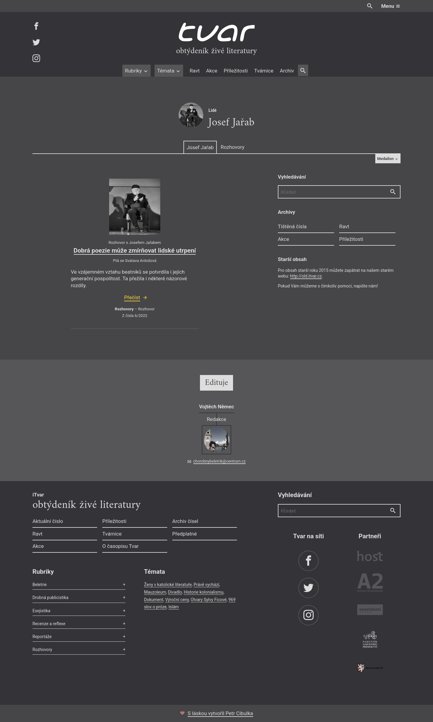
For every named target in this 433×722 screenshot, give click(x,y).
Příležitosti (236, 71)
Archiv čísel (185, 521)
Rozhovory (232, 147)
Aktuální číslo (47, 521)
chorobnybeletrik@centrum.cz (219, 461)
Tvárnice (263, 71)
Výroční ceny (177, 599)
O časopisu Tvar (120, 546)
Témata (169, 71)
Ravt (195, 71)
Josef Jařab (200, 147)
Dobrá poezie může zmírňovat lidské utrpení (135, 250)
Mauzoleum (155, 592)
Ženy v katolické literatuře (168, 584)
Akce (211, 71)
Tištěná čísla (292, 226)
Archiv (287, 71)
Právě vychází (206, 584)
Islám (173, 606)
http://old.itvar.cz (306, 276)
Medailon (387, 158)
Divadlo (175, 592)
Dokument (153, 599)
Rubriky (136, 71)
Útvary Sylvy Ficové (208, 599)
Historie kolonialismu (203, 592)
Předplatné (184, 534)
